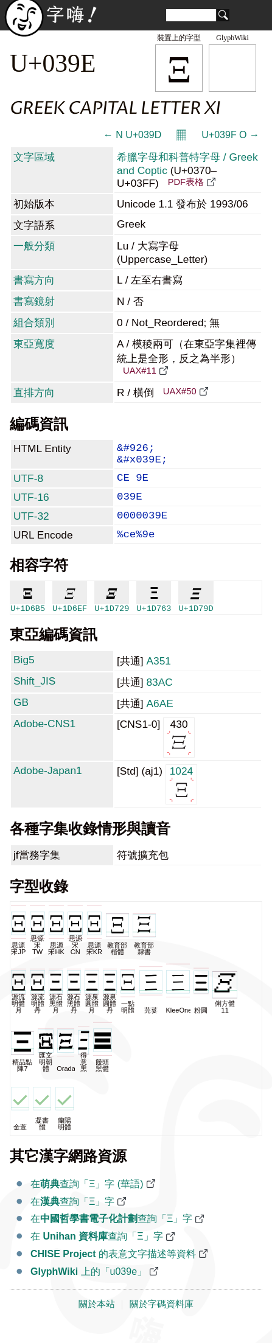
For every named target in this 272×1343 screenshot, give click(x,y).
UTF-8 (28, 484)
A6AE (159, 719)
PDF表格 (186, 182)
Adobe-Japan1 (47, 786)
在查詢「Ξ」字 (72, 1217)
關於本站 (96, 1320)
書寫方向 (34, 280)
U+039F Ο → (230, 135)
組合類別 (34, 322)
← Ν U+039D (132, 135)
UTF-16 (31, 506)
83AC (159, 698)
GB (21, 718)
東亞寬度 (34, 344)
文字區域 (34, 157)
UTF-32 (31, 527)
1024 (181, 799)
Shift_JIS (34, 697)
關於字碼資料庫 (162, 1320)
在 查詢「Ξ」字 (96, 1252)
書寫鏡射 (34, 301)
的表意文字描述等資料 (113, 1270)
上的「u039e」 (88, 1287)
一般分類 (34, 246)
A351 (158, 677)
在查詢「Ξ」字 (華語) (87, 1200)
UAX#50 (180, 391)
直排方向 (34, 392)
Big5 (24, 675)
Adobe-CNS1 (44, 739)
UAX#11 (139, 370)
